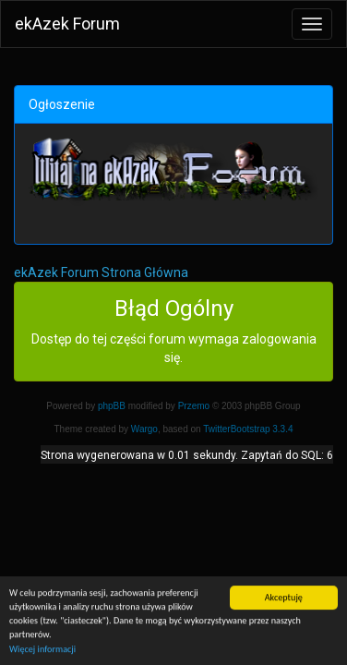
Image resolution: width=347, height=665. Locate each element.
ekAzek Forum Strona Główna (101, 272)
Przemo (193, 406)
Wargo (144, 429)
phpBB (112, 406)
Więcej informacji (42, 650)
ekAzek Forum (67, 23)
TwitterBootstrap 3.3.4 (248, 429)
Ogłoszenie (62, 104)
